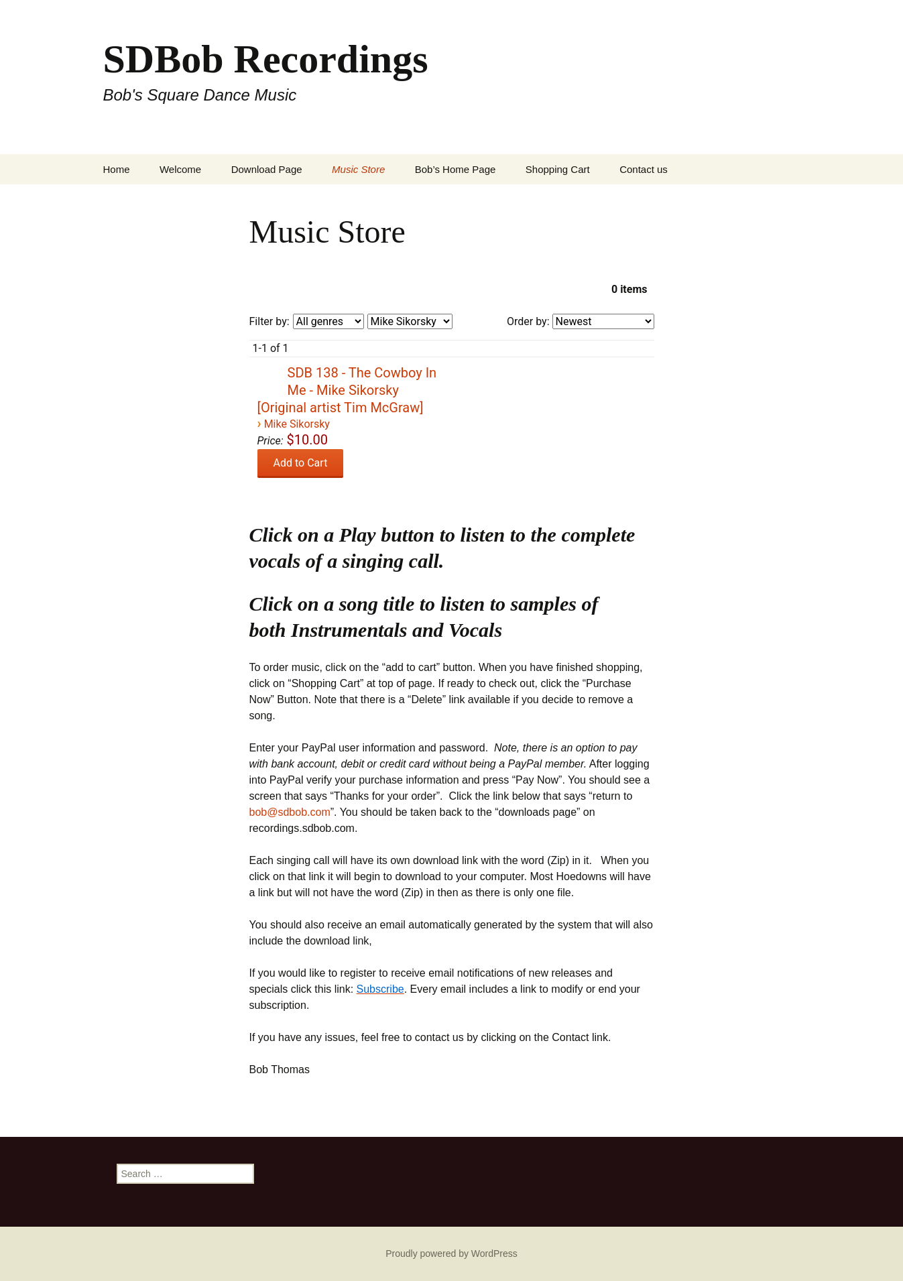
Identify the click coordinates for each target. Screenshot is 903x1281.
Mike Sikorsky (297, 424)
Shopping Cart (558, 169)
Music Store (358, 169)
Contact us (643, 169)
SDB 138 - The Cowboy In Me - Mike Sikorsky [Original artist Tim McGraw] (347, 390)
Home (116, 169)
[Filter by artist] (410, 321)
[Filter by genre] (328, 321)
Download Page (266, 169)
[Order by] (603, 321)
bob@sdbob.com (289, 812)
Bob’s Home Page (455, 169)
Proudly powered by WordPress (451, 1253)
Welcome (180, 169)
